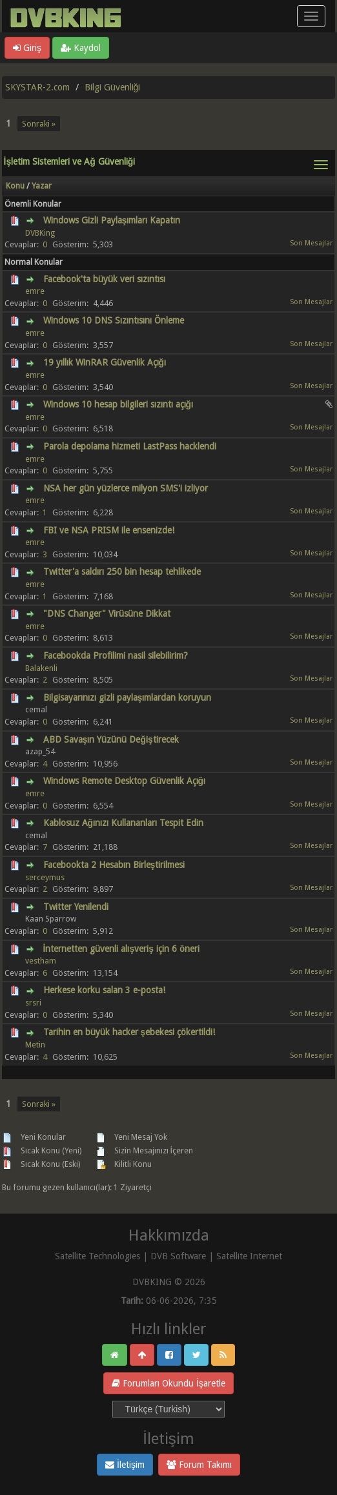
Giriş (27, 48)
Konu (15, 186)
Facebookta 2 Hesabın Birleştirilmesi (114, 865)
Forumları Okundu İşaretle (168, 1383)
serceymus (45, 877)
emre (35, 291)
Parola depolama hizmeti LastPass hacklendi (129, 446)
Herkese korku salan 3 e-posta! (104, 990)
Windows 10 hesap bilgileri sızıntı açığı (118, 404)
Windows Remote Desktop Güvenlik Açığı (124, 781)
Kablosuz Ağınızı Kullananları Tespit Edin (123, 823)
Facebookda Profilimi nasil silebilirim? (115, 655)
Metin (35, 1044)
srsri (33, 1002)
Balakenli (41, 668)
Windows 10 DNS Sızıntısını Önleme (113, 320)
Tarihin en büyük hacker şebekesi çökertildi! (129, 1032)
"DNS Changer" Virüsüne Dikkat (106, 613)
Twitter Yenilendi (75, 907)
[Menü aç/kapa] (311, 16)
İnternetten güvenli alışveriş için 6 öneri (121, 948)
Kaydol (81, 48)
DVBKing (40, 233)
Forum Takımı (199, 1464)
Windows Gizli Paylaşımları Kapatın (112, 220)
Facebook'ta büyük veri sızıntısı (104, 279)
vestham (40, 960)
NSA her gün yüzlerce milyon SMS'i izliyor (125, 488)
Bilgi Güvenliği (113, 87)
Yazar (42, 186)
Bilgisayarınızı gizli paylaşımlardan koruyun (127, 697)
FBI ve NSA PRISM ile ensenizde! (108, 530)
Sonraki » (39, 124)
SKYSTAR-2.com (37, 87)
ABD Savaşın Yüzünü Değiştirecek (111, 739)
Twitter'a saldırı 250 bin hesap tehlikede (122, 571)
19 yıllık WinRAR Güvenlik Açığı (105, 362)
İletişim (125, 1464)
